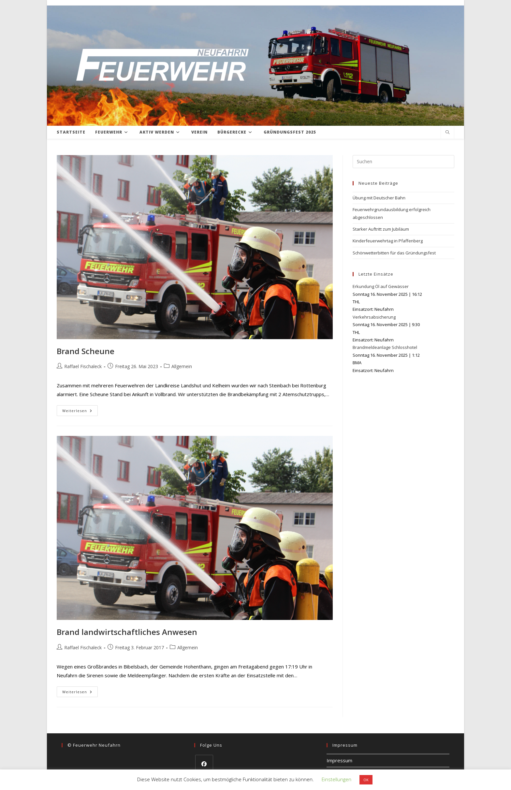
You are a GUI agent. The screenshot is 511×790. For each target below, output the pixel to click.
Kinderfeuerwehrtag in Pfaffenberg (388, 241)
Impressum (339, 760)
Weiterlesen (80, 412)
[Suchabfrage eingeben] (403, 161)
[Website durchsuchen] (447, 132)
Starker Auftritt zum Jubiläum (381, 229)
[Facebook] (204, 764)
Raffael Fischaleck (83, 366)
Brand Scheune (85, 351)
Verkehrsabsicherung (374, 317)
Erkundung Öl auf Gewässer (381, 286)
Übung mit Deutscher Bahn (379, 198)
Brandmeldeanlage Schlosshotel (385, 347)
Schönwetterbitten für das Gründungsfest (394, 253)
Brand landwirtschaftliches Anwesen (127, 631)
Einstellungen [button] (336, 779)
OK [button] (366, 779)
